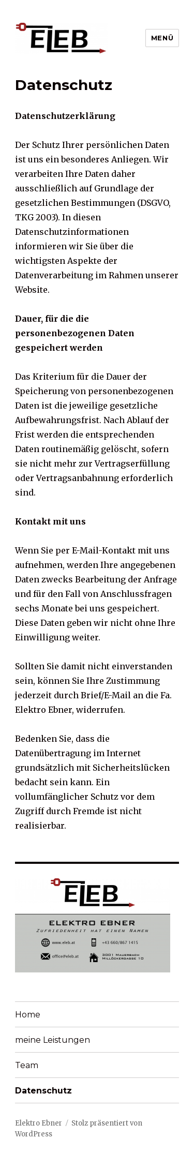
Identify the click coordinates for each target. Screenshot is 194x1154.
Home (27, 1015)
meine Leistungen (52, 1040)
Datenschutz (43, 1091)
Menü (162, 38)
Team (26, 1065)
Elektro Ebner (38, 1123)
